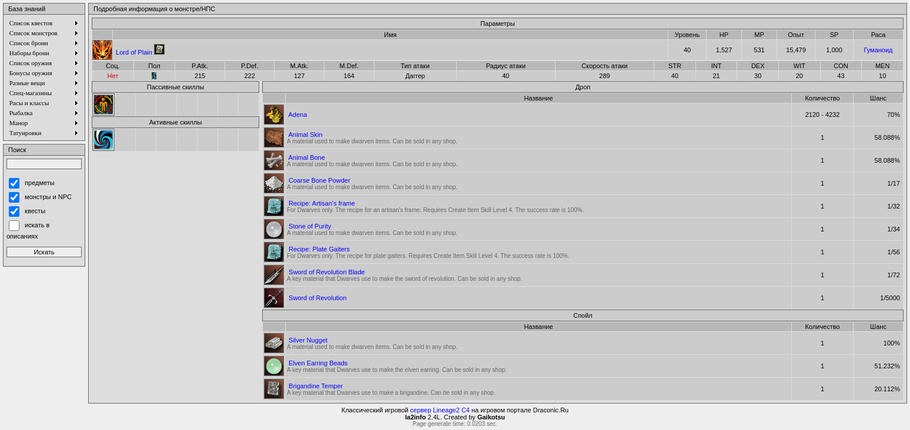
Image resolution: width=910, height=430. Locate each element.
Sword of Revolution (317, 297)
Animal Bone (306, 157)
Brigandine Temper (316, 385)
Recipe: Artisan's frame (322, 203)
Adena (297, 114)
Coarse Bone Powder (319, 180)
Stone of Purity (310, 226)
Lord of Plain (134, 52)
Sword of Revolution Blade (327, 272)
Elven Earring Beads (318, 363)
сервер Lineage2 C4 (440, 410)
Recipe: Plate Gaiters (319, 249)
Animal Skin (305, 134)
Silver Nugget (308, 340)
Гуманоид (878, 49)
